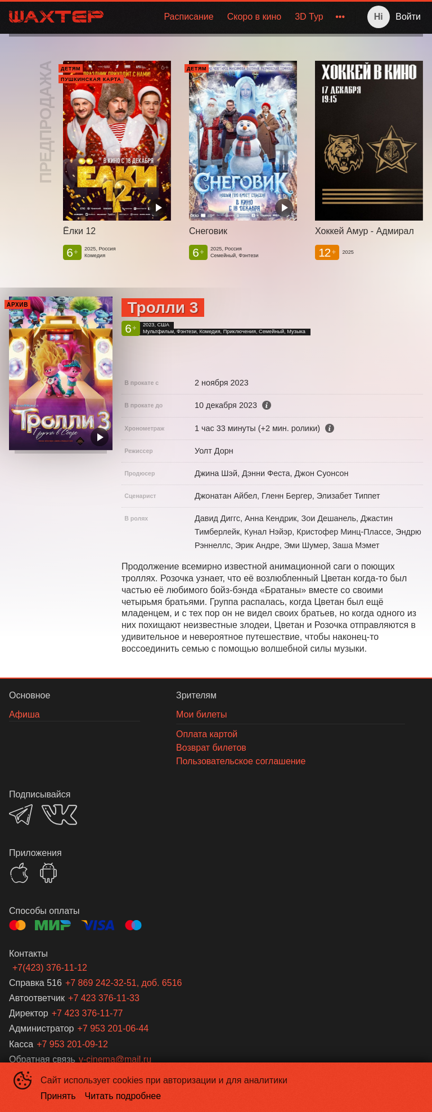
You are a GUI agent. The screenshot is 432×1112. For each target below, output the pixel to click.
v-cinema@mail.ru (115, 1059)
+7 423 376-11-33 (104, 998)
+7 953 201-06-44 (112, 1028)
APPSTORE (19, 873)
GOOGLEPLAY (48, 873)
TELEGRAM (21, 814)
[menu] (231, 17)
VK (59, 814)
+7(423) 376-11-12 (49, 967)
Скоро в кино (254, 16)
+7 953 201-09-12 (72, 1044)
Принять (58, 1096)
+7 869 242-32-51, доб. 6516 (123, 983)
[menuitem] (188, 17)
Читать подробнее (123, 1096)
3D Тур (309, 16)
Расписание (188, 16)
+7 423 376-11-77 (87, 1013)
